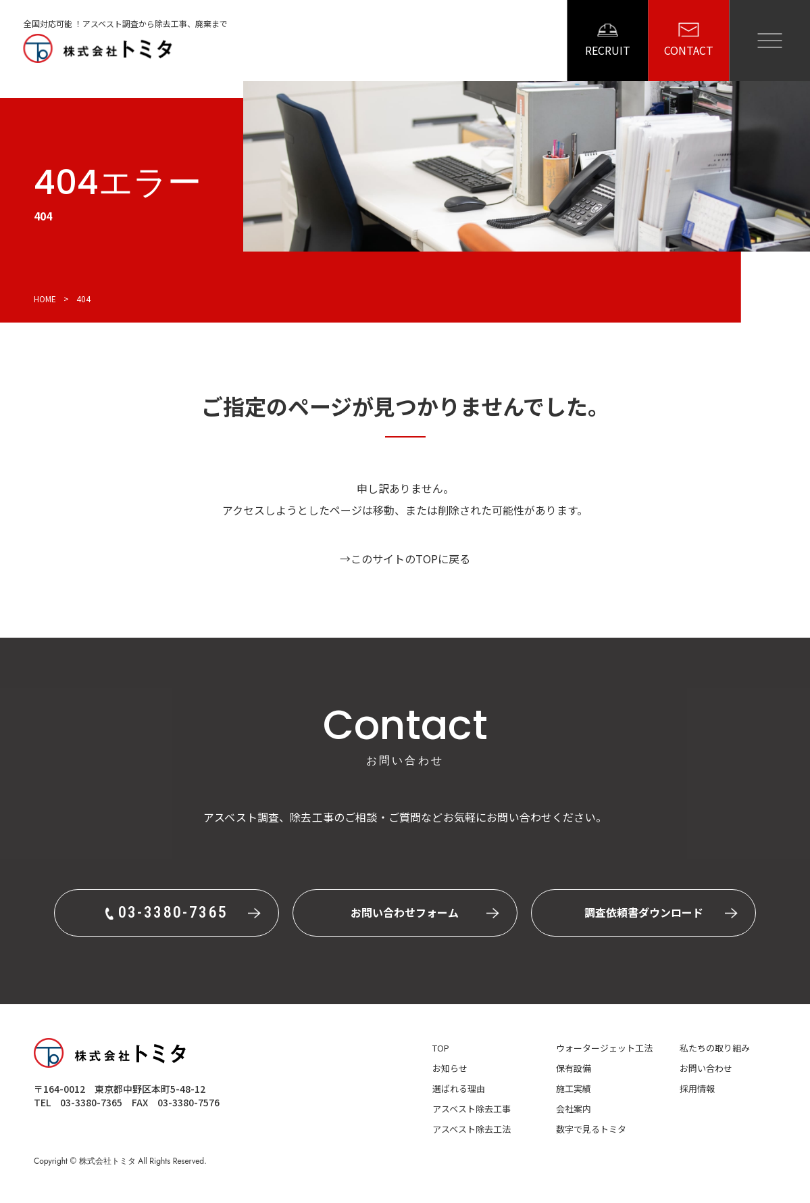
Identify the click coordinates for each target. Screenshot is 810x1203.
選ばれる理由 (458, 1088)
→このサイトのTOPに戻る (405, 558)
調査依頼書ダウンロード (643, 912)
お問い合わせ (706, 1068)
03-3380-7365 (91, 1102)
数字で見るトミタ (591, 1129)
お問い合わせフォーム (405, 912)
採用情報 (697, 1088)
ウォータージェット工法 (604, 1047)
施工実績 (573, 1088)
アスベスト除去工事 (471, 1108)
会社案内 (573, 1108)
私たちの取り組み (715, 1047)
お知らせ (449, 1068)
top (440, 1047)
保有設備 (573, 1068)
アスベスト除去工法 (471, 1129)
